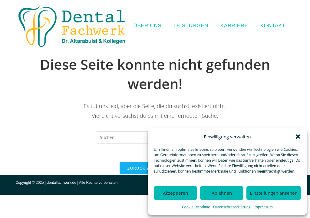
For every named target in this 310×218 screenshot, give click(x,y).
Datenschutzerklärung (232, 207)
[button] (298, 137)
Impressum (263, 207)
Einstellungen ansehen (274, 193)
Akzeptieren (175, 193)
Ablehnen (222, 193)
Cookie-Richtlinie (196, 207)
